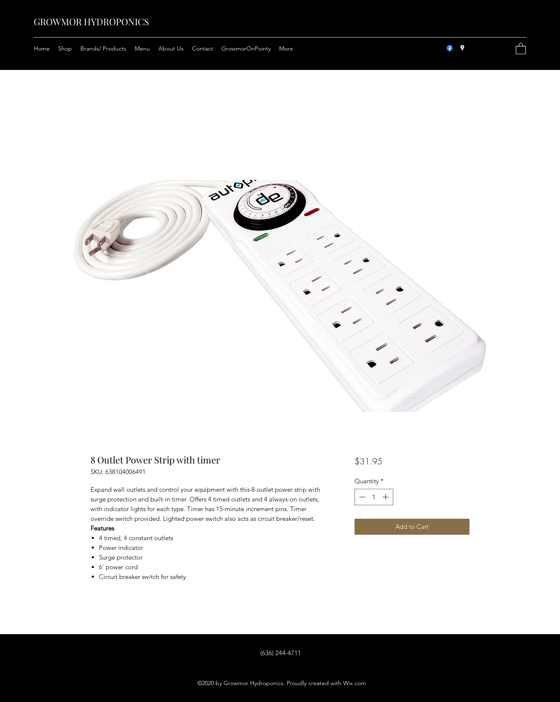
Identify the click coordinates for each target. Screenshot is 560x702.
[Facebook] (449, 48)
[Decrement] (361, 497)
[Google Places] (462, 48)
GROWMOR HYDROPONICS (91, 21)
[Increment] (386, 497)
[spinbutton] (374, 497)
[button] (521, 48)
